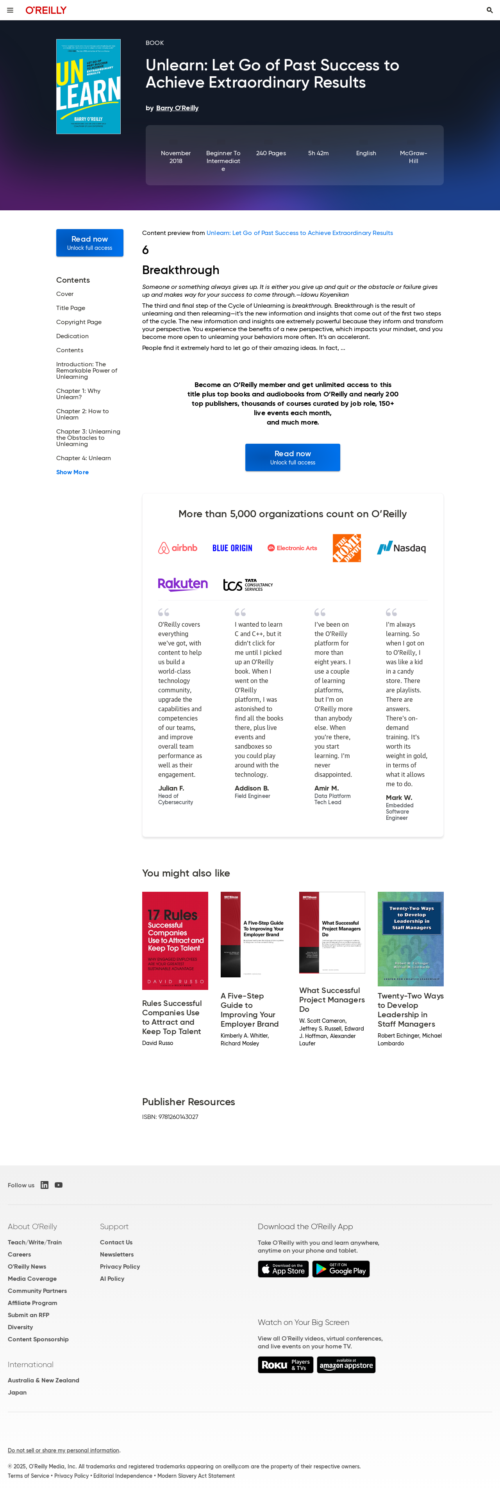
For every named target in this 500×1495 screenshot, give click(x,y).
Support (114, 1226)
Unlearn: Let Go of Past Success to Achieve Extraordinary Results (300, 233)
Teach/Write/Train (35, 1242)
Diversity (20, 1327)
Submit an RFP (28, 1315)
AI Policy (112, 1279)
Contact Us (116, 1242)
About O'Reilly (32, 1226)
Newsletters (117, 1254)
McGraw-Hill (414, 157)
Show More (72, 472)
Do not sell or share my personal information (63, 1450)
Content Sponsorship (38, 1339)
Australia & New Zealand (43, 1380)
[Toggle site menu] (10, 10)
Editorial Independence (122, 1475)
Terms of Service (28, 1475)
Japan (17, 1392)
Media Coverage (32, 1279)
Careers (19, 1254)
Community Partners (37, 1291)
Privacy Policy (120, 1266)
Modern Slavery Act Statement (196, 1475)
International (31, 1364)
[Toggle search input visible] (489, 10)
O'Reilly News (27, 1266)
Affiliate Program (32, 1303)
